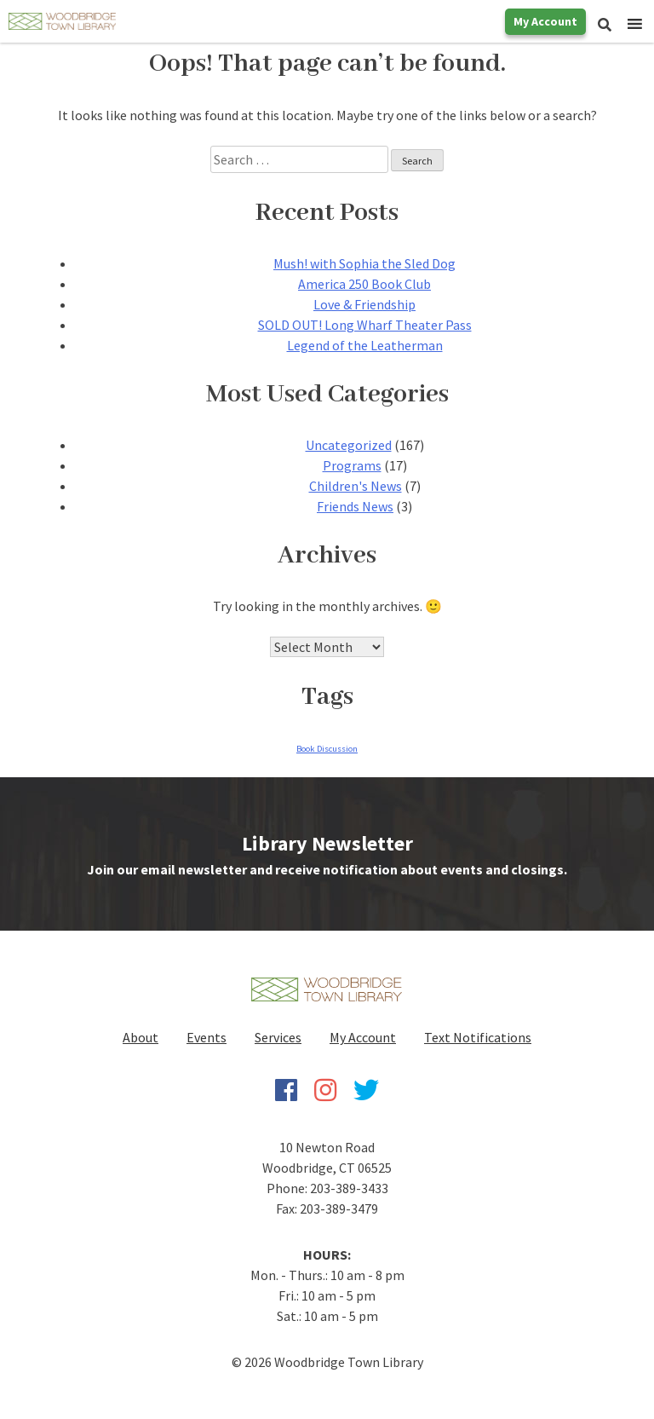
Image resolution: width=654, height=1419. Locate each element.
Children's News (355, 485)
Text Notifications (477, 1037)
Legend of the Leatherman (365, 345)
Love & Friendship (364, 304)
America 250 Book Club (364, 283)
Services (278, 1037)
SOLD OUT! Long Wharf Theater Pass (365, 324)
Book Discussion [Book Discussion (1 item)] (327, 748)
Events (206, 1037)
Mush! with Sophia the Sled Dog (364, 263)
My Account (545, 21)
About (140, 1037)
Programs (352, 465)
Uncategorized (349, 444)
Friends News (355, 506)
